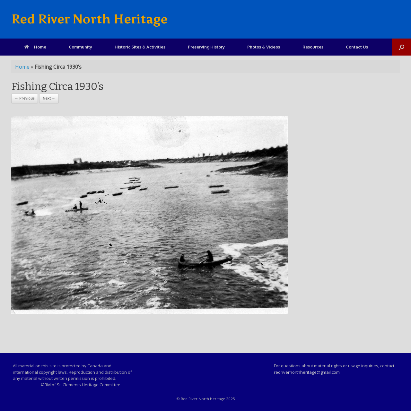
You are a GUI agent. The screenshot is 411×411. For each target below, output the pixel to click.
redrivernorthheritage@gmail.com (307, 372)
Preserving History (206, 46)
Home (35, 46)
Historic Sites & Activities (140, 46)
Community (80, 46)
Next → (49, 98)
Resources (312, 46)
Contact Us (357, 46)
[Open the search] (401, 47)
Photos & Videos (263, 46)
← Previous (24, 98)
